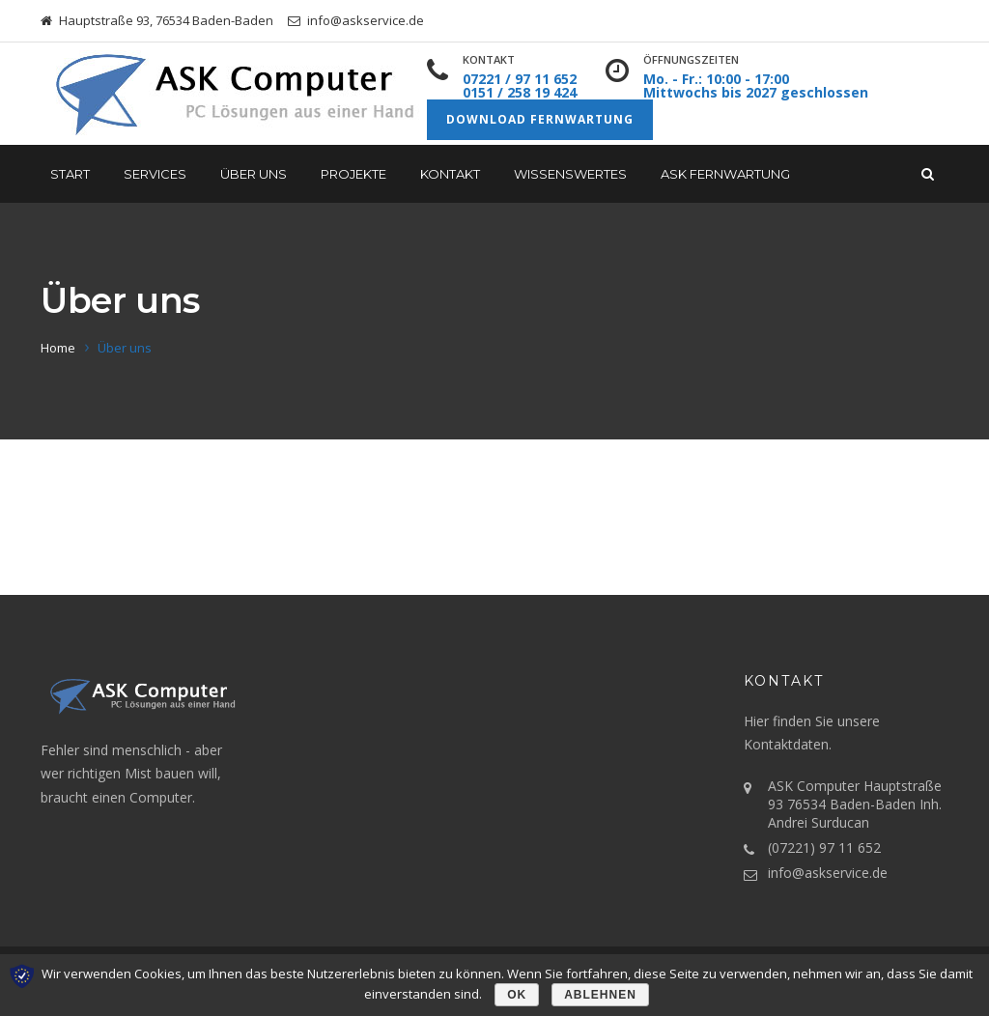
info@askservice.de (828, 872)
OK (516, 995)
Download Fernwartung (540, 119)
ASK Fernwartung (725, 174)
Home (58, 347)
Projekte (353, 174)
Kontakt (450, 174)
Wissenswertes (570, 174)
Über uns (253, 174)
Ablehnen (600, 995)
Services (155, 174)
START (70, 174)
